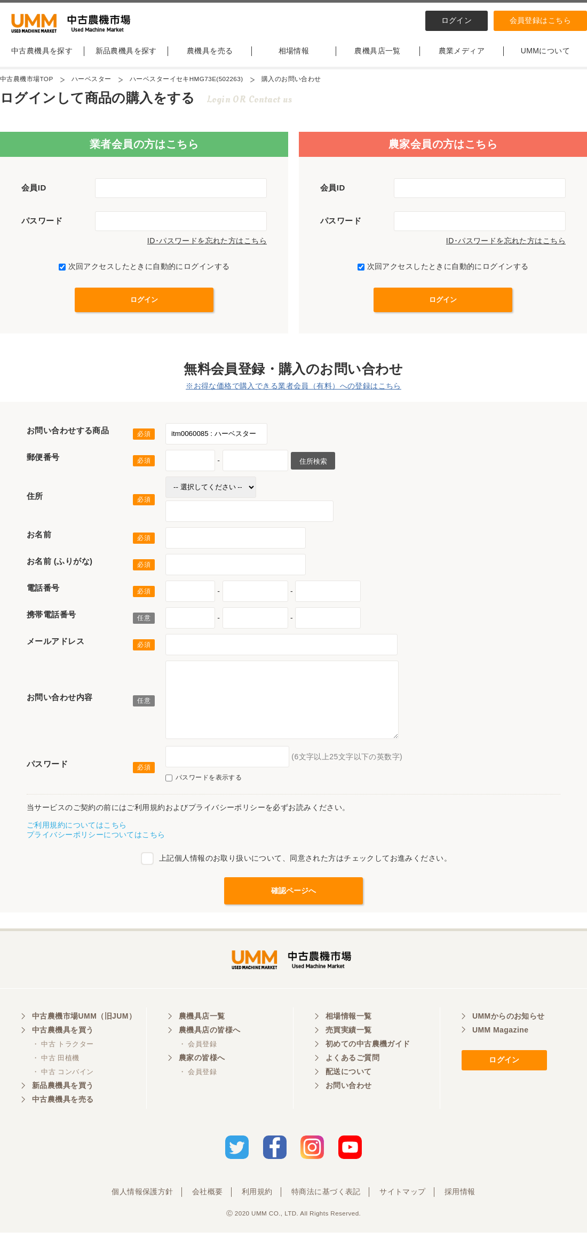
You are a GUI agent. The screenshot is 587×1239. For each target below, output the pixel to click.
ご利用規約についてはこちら (76, 829)
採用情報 (460, 1198)
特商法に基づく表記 (326, 1198)
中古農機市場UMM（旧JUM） (84, 1024)
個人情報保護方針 (142, 1198)
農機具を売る (210, 55)
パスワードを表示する (203, 782)
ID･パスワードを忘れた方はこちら (207, 245)
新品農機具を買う (62, 1093)
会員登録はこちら (540, 20)
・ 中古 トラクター (62, 1052)
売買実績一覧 (349, 1038)
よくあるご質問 (352, 1065)
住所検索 (313, 466)
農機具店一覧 (377, 55)
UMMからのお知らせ (508, 1024)
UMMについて (545, 55)
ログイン (456, 20)
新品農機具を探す (126, 55)
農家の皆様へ (202, 1065)
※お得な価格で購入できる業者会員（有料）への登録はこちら (293, 390)
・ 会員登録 (198, 1052)
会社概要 (207, 1198)
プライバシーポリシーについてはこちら (96, 839)
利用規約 (257, 1198)
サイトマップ (402, 1198)
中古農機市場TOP (26, 83)
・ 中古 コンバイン (62, 1080)
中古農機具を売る (62, 1107)
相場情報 (294, 55)
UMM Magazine (500, 1038)
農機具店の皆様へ (209, 1038)
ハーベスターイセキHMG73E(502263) (187, 83)
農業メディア (462, 55)
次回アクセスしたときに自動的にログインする (144, 270)
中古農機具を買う (62, 1038)
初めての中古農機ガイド (368, 1051)
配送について (349, 1079)
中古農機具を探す (42, 55)
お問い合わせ (349, 1093)
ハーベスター (92, 83)
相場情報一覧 (349, 1024)
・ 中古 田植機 (56, 1066)
